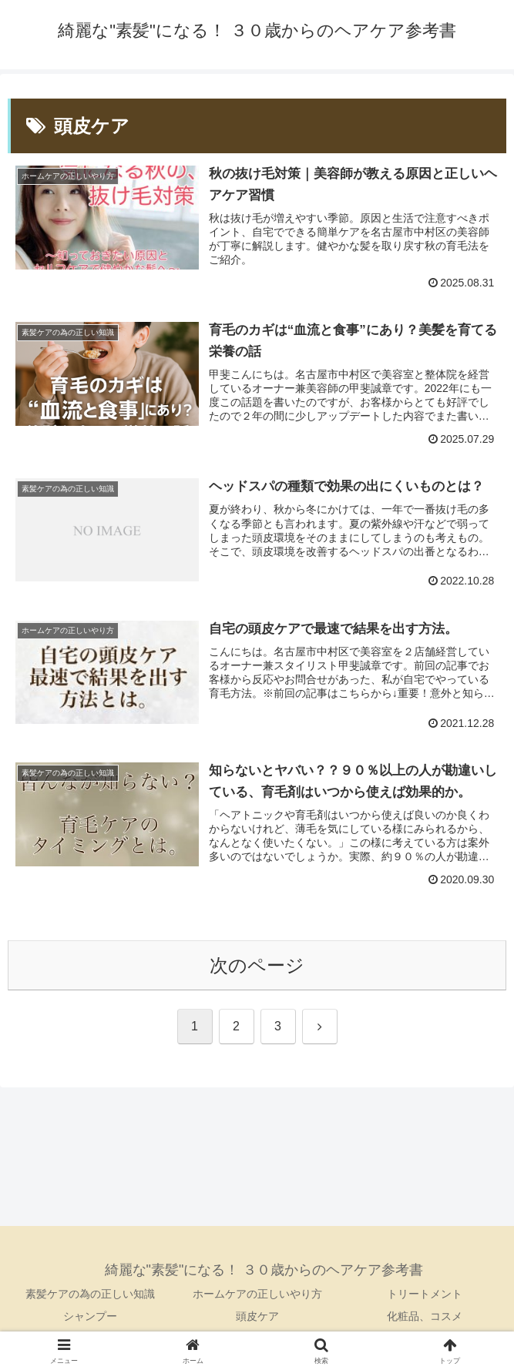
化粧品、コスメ (424, 1316)
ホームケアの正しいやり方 (257, 1294)
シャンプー (90, 1316)
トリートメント (424, 1294)
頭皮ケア (257, 1316)
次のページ (257, 965)
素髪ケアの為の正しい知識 (90, 1294)
